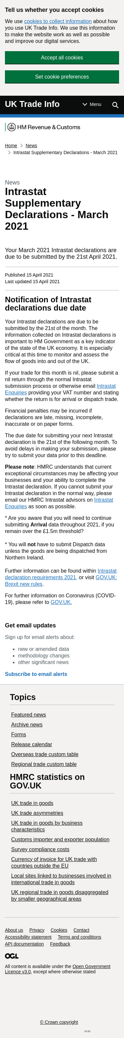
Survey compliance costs (40, 849)
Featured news (28, 715)
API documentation (24, 944)
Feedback (60, 944)
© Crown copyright (59, 1022)
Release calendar (31, 744)
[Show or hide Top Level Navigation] (92, 104)
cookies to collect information (57, 21)
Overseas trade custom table (45, 754)
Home (11, 145)
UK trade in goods (32, 803)
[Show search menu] (115, 105)
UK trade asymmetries (37, 813)
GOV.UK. (61, 602)
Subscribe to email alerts (36, 674)
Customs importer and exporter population (60, 839)
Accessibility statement (28, 937)
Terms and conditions (79, 937)
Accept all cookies (62, 57)
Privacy (36, 930)
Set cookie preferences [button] (62, 77)
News (31, 145)
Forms (18, 734)
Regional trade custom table (44, 764)
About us (14, 930)
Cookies (59, 930)
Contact (81, 930)
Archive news (26, 724)
